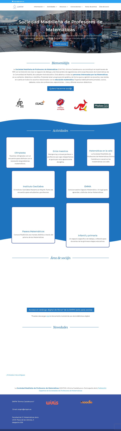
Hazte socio (60, 44)
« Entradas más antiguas (15, 375)
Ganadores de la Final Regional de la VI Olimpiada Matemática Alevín (21, 339)
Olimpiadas (20, 153)
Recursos (63, 7)
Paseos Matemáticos (33, 231)
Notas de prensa (91, 7)
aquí (48, 316)
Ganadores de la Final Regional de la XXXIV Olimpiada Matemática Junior (60, 339)
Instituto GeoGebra (33, 186)
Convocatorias (76, 7)
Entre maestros (60, 151)
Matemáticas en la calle (100, 151)
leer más (11, 368)
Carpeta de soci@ (91, 284)
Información (38, 7)
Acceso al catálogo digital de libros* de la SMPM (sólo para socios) (60, 310)
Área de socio (104, 7)
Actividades (51, 7)
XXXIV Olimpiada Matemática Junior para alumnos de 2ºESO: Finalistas (98, 339)
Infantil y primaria (87, 235)
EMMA (87, 186)
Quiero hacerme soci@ (60, 88)
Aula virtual (30, 284)
